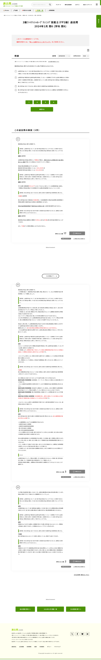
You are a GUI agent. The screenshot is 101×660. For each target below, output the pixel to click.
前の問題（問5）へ (25, 610)
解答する (42, 110)
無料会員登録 (66, 5)
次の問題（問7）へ (75, 610)
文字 (77, 56)
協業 (36, 647)
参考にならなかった (66, 239)
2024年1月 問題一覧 (50, 610)
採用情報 (29, 647)
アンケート (57, 5)
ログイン (76, 5)
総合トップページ (86, 5)
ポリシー (49, 647)
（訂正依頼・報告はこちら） (53, 61)
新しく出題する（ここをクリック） (40, 42)
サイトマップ (58, 647)
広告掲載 (21, 647)
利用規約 (42, 647)
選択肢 (54, 56)
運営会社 (14, 647)
